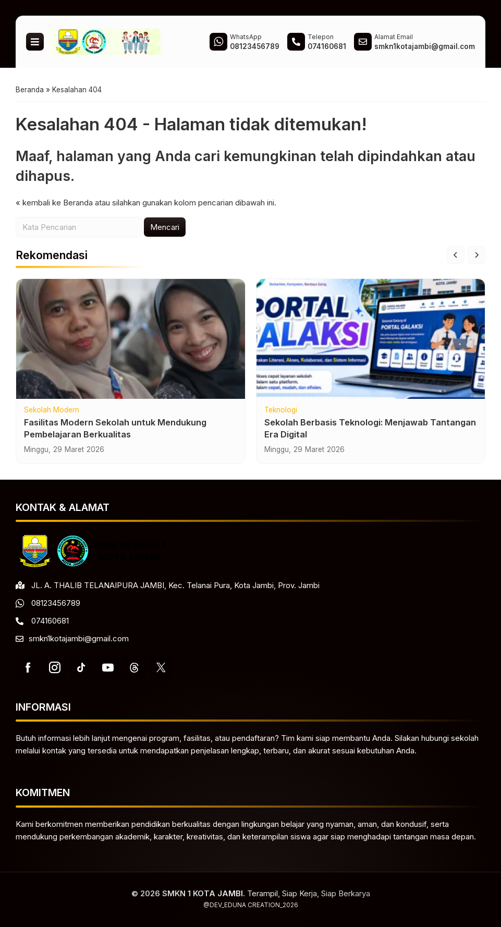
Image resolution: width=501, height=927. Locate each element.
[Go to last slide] (456, 255)
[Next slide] (476, 255)
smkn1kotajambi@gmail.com (79, 638)
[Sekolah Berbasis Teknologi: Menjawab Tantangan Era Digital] (370, 339)
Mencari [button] (164, 227)
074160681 (50, 621)
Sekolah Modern (51, 410)
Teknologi (280, 410)
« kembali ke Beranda (54, 203)
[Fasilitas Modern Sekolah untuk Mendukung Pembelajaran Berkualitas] (130, 339)
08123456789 (55, 603)
